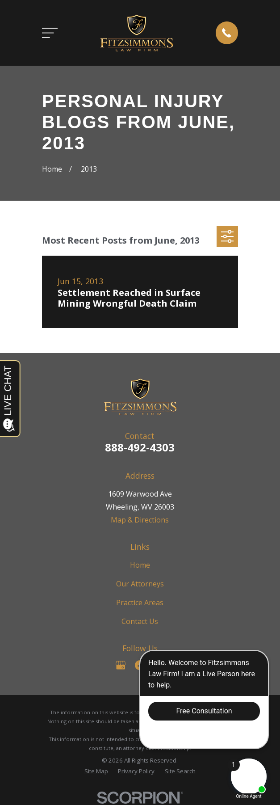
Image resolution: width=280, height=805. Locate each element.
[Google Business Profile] (120, 665)
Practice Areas (139, 602)
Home (140, 565)
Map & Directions (140, 520)
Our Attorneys (140, 584)
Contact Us (139, 621)
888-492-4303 (140, 447)
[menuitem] (96, 771)
